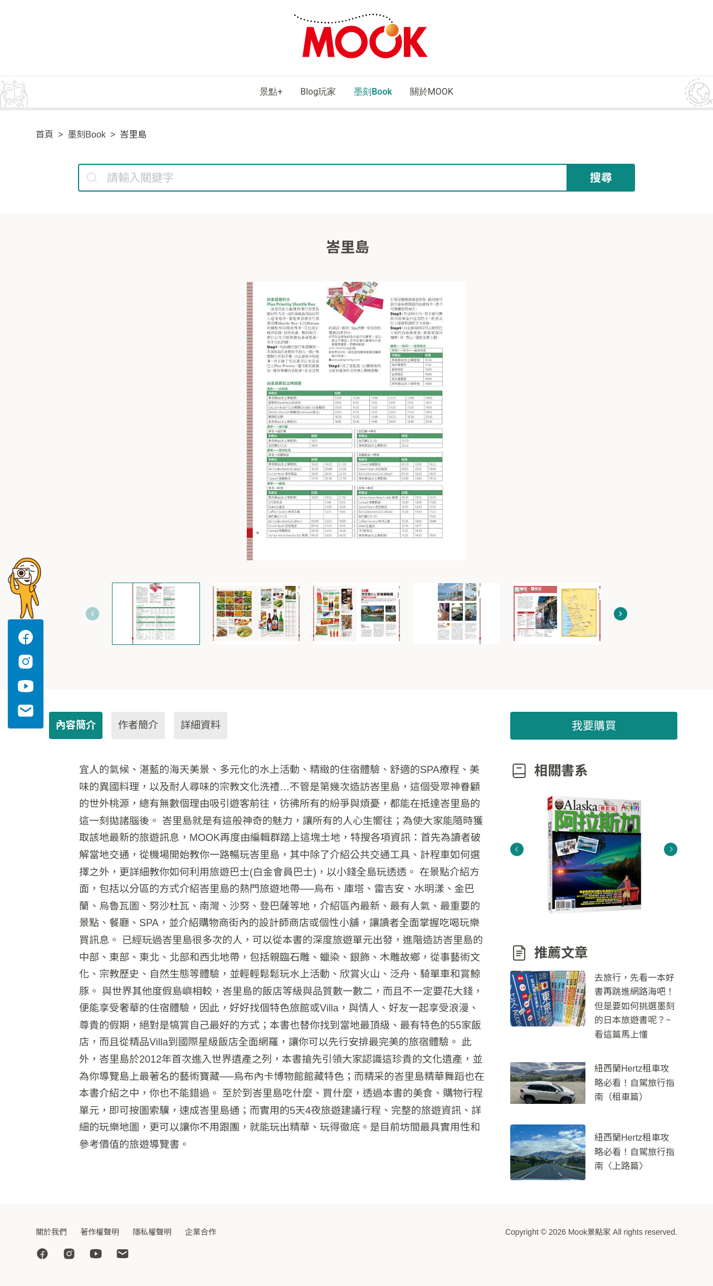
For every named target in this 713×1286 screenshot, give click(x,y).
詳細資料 (200, 726)
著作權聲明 (99, 1232)
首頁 (44, 136)
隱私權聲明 (152, 1232)
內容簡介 (76, 726)
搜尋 (601, 179)
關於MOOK (456, 93)
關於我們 (51, 1232)
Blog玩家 (309, 93)
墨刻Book (380, 93)
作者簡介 (138, 726)
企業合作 (200, 1232)
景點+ (245, 93)
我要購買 (594, 727)
